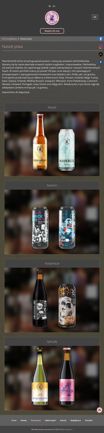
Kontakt (88, 420)
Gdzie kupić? (50, 420)
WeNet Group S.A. (66, 429)
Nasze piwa (36, 420)
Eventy (63, 420)
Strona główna (9, 38)
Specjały (52, 341)
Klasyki (52, 107)
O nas (14, 420)
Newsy (24, 420)
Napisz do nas (52, 30)
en (54, 6)
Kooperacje (52, 263)
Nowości (52, 185)
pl (50, 6)
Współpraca (76, 420)
